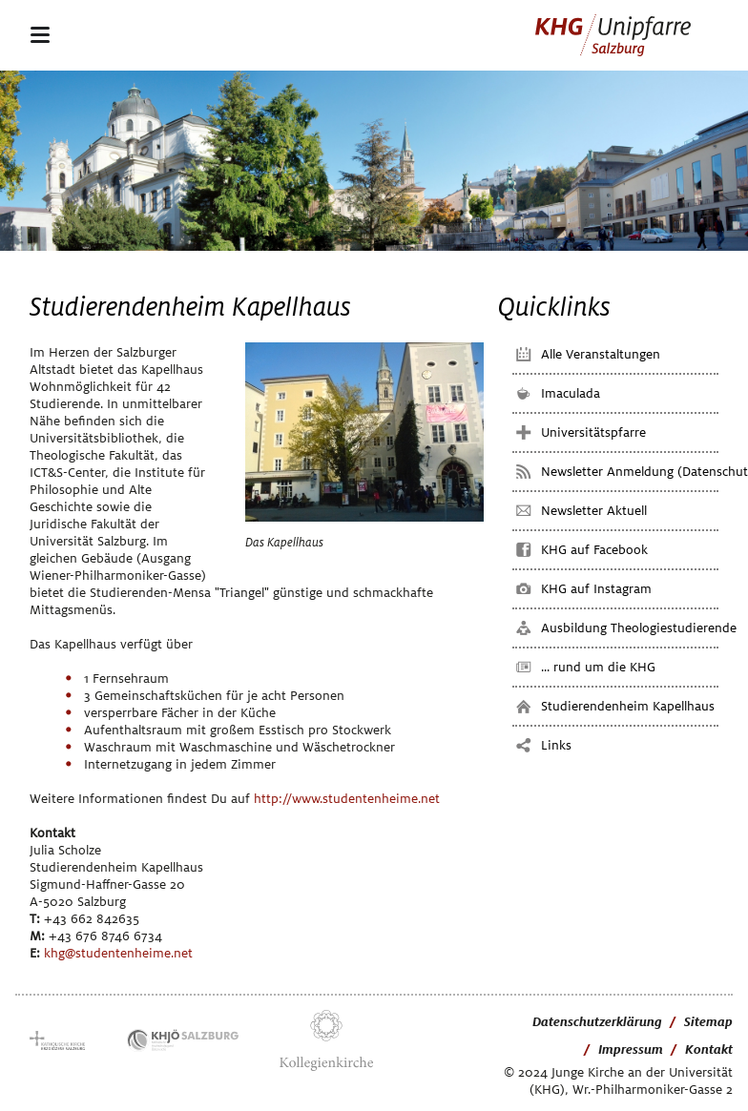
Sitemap (708, 1022)
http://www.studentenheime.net (347, 799)
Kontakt (709, 1049)
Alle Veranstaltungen (600, 354)
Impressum (630, 1049)
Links (556, 745)
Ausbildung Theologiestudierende (639, 628)
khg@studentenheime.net (118, 953)
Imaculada (570, 393)
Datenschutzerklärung (597, 1022)
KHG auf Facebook (594, 550)
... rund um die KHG (598, 667)
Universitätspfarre (593, 432)
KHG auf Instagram (596, 589)
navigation (40, 33)
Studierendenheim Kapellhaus (628, 706)
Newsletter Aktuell (594, 511)
